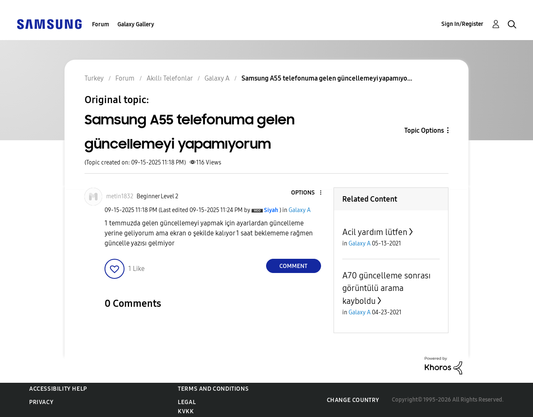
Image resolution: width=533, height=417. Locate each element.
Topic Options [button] (424, 130)
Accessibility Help (58, 388)
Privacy (41, 402)
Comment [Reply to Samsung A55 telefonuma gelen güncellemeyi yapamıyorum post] (293, 266)
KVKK (186, 411)
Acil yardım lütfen (374, 232)
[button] (306, 193)
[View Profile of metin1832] (119, 196)
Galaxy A (300, 210)
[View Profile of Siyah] (271, 210)
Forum (100, 24)
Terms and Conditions (213, 388)
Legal (187, 402)
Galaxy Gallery (135, 24)
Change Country (353, 400)
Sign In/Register (462, 24)
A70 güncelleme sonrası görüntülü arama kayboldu (386, 288)
